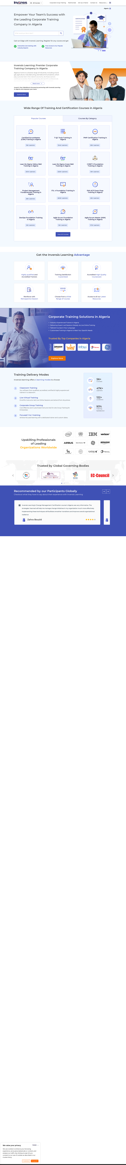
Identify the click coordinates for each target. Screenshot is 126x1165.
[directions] (61, 33)
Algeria (106, 8)
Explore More (57, 358)
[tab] (38, 119)
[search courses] (37, 33)
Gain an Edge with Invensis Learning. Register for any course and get (41, 41)
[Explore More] (21, 94)
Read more (38, 83)
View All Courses (63, 234)
